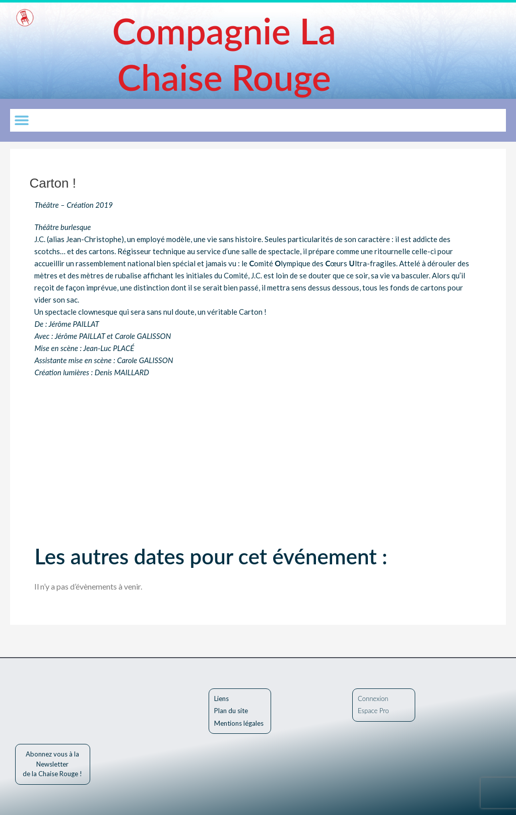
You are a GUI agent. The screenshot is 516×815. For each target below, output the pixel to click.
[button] (21, 120)
